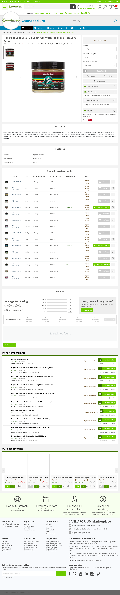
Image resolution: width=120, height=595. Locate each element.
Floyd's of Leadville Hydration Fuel (22, 410)
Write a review (36, 44)
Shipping (49, 524)
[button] (100, 49)
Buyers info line (51, 549)
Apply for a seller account (10, 524)
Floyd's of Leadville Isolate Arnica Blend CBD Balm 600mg (30, 427)
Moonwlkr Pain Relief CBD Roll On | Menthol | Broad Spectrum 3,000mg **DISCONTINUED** (38, 477)
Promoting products (30, 547)
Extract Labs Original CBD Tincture (85, 477)
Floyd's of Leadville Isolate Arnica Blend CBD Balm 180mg (30, 419)
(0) (28, 44)
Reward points (6, 549)
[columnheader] (16, 177)
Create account (29, 526)
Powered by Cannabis (24, 592)
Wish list (27, 528)
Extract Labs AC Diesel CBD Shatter (109, 477)
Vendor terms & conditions (11, 526)
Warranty (49, 526)
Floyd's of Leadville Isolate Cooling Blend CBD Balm (28, 436)
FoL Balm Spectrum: (90, 62)
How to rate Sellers (52, 541)
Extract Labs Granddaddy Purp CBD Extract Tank (62, 477)
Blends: (85, 46)
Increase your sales (30, 545)
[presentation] (17, 582)
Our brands (6, 547)
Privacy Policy (50, 530)
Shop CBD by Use (17, 33)
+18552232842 (57, 13)
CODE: (43, 44)
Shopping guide (51, 547)
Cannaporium (33, 20)
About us (5, 541)
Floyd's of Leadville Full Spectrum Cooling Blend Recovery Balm (32, 376)
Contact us (5, 543)
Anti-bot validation (7, 577)
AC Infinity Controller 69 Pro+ (14, 477)
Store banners (29, 549)
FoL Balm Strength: (89, 54)
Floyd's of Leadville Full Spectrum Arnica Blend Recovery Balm (32, 368)
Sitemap (4, 551)
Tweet (85, 120)
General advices (29, 551)
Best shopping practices (54, 543)
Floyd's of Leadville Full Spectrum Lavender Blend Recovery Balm (33, 393)
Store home (5, 33)
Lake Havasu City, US (42, 13)
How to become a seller (32, 541)
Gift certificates (7, 545)
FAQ (47, 532)
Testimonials (50, 534)
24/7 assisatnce (51, 551)
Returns (49, 528)
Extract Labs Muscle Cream (20, 359)
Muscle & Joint (29, 33)
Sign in (26, 524)
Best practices (28, 543)
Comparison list (29, 530)
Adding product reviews (54, 545)
